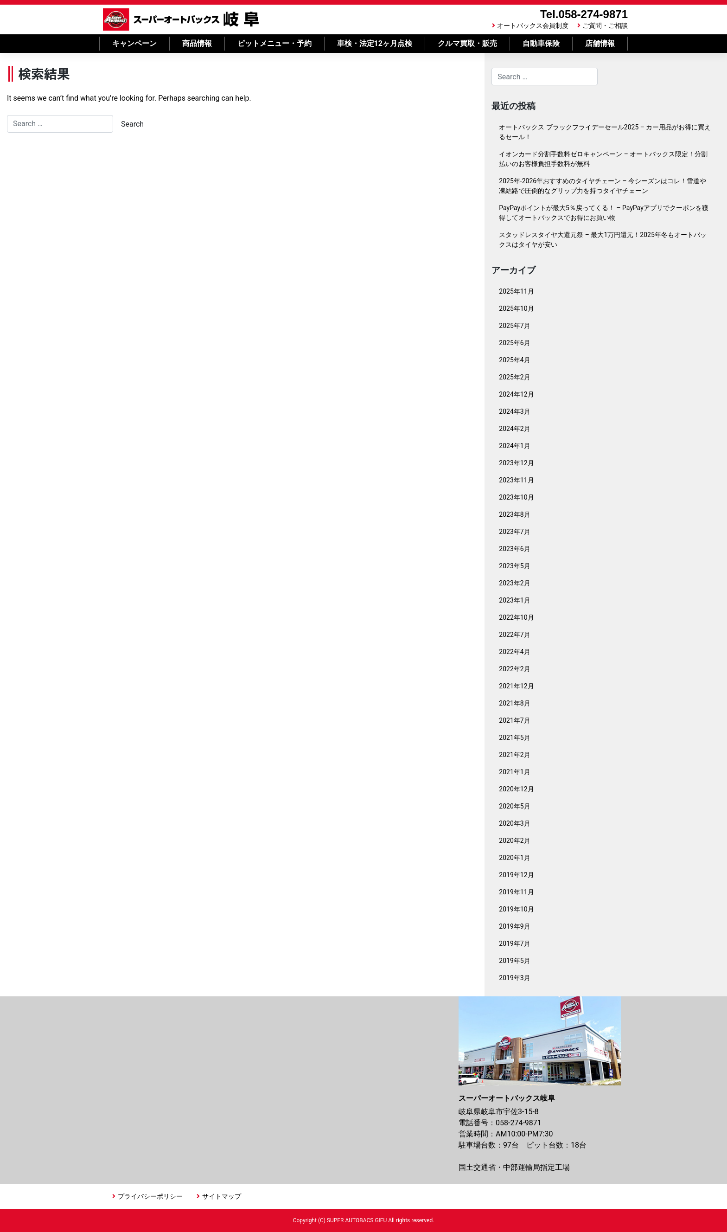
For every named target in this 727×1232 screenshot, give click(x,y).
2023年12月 (516, 463)
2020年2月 (514, 840)
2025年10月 (516, 308)
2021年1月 (514, 772)
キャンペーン (134, 43)
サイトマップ (221, 1196)
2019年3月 (514, 978)
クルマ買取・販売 (467, 43)
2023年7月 (514, 531)
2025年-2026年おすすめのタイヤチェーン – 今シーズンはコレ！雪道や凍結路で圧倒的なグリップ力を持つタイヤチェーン (602, 185)
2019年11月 (516, 892)
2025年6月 (514, 342)
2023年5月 (514, 566)
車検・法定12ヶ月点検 (374, 43)
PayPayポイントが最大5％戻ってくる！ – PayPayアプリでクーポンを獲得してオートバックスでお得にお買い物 (603, 212)
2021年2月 (514, 754)
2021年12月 (516, 686)
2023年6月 (514, 548)
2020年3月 (514, 823)
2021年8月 (514, 703)
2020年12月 (516, 789)
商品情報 (197, 43)
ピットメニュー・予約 (274, 43)
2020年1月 (514, 857)
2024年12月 (516, 394)
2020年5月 (514, 806)
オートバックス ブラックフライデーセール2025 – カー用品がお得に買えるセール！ (605, 132)
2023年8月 (514, 514)
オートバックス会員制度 (532, 25)
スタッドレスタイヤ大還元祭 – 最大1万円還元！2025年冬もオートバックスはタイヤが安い (602, 239)
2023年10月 (516, 497)
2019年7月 (514, 943)
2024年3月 (514, 411)
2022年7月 (514, 634)
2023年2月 (514, 583)
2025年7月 (514, 325)
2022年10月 (516, 617)
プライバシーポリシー (150, 1196)
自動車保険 (541, 43)
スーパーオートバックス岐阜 (181, 19)
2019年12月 (516, 875)
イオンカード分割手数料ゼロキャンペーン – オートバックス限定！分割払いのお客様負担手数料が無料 (603, 158)
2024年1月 (514, 445)
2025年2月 (514, 377)
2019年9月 (514, 926)
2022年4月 (514, 651)
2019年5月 (514, 960)
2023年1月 (514, 600)
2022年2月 (514, 669)
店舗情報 (600, 43)
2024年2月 (514, 428)
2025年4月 (514, 360)
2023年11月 (516, 480)
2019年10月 (516, 909)
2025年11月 (516, 291)
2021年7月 (514, 720)
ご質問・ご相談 (605, 25)
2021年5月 (514, 737)
